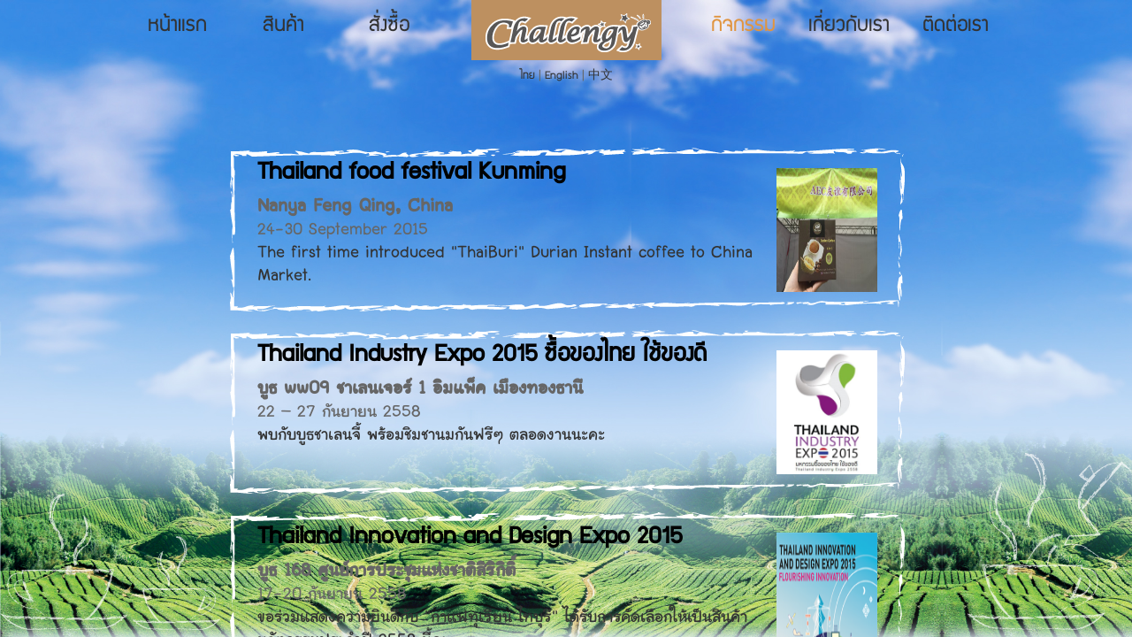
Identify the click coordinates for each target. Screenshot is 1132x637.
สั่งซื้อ (389, 26)
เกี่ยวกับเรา (849, 26)
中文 (600, 76)
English (561, 76)
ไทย (527, 76)
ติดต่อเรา (955, 26)
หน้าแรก (177, 26)
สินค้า (283, 26)
